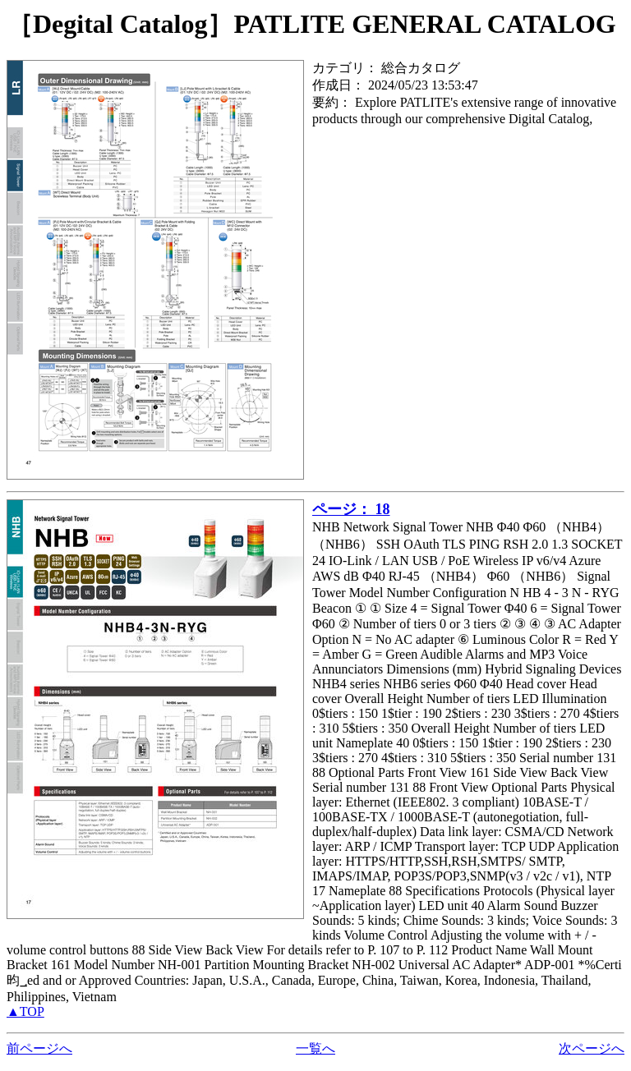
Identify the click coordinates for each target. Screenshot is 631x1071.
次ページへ (591, 1048)
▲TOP (25, 1011)
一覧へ (315, 1048)
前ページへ (39, 1048)
